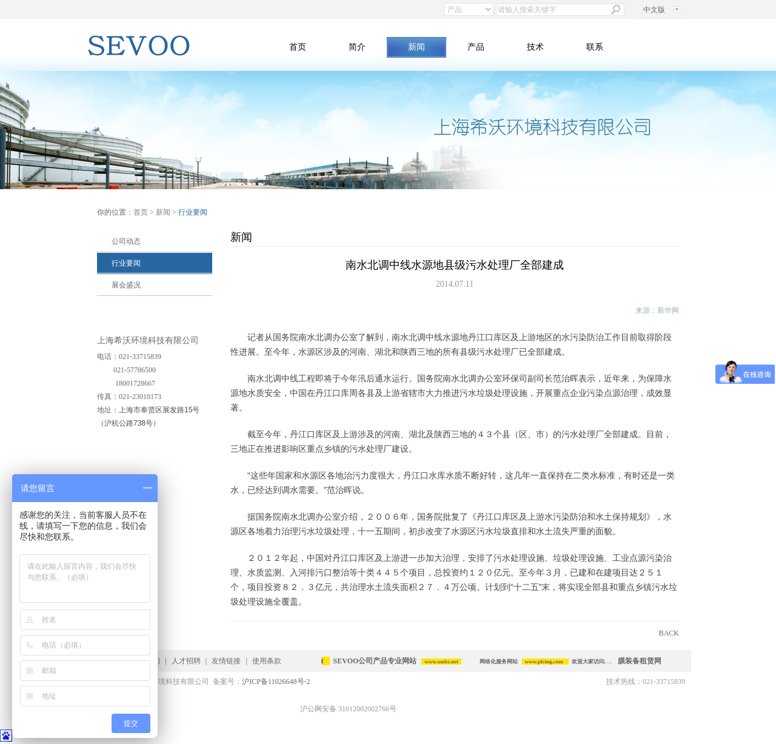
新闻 (416, 47)
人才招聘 (186, 661)
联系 (594, 47)
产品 (475, 47)
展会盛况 (126, 285)
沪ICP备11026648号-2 (276, 681)
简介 (357, 47)
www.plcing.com (546, 662)
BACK (669, 633)
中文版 (654, 9)
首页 (297, 47)
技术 (535, 47)
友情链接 (226, 661)
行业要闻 (126, 263)
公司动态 (126, 241)
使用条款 (266, 661)
